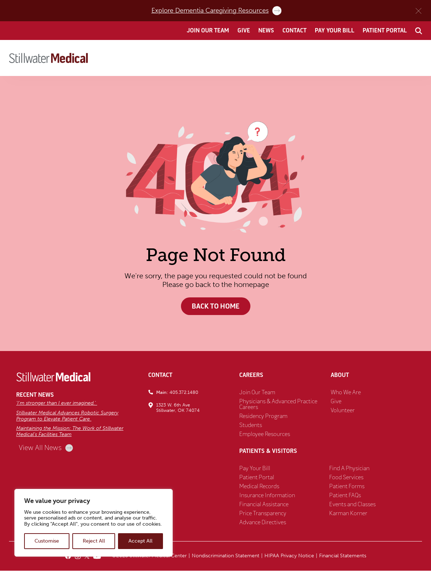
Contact (294, 30)
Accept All (140, 541)
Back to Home (215, 306)
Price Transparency (262, 513)
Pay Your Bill (334, 30)
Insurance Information (267, 495)
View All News (46, 448)
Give (243, 30)
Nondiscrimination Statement (225, 556)
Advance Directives (262, 522)
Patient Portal (385, 30)
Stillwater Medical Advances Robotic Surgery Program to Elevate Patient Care (67, 416)
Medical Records (259, 486)
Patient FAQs (345, 495)
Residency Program (263, 416)
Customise (47, 541)
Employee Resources (264, 434)
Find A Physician (349, 468)
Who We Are (346, 392)
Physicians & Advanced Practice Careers (278, 404)
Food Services (346, 477)
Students (250, 425)
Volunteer (343, 410)
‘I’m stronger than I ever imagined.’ (56, 403)
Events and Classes (352, 504)
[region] (93, 523)
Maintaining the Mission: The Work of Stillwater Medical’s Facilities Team (69, 432)
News (266, 30)
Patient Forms (346, 486)
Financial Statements (342, 556)
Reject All (94, 541)
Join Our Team (208, 30)
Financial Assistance (264, 504)
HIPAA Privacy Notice (289, 556)
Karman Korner (348, 513)
